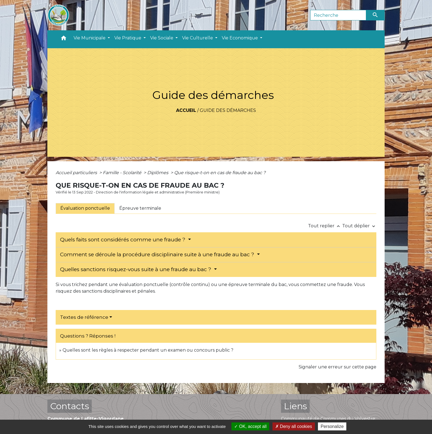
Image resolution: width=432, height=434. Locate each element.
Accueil (186, 110)
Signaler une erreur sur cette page (337, 367)
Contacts (69, 406)
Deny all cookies (293, 426)
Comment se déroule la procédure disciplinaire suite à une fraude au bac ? (158, 254)
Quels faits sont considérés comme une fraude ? (123, 239)
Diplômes (158, 172)
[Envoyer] (375, 15)
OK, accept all (250, 426)
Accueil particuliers (77, 172)
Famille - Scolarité (122, 172)
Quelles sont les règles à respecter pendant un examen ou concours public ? (148, 350)
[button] (63, 39)
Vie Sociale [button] (162, 38)
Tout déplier (359, 225)
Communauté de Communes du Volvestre (328, 418)
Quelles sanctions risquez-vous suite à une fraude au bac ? (136, 269)
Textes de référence (84, 317)
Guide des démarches (228, 110)
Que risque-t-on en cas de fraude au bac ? (220, 172)
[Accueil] (58, 15)
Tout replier (325, 225)
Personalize (332, 426)
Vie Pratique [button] (128, 38)
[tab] (85, 208)
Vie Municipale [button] (90, 38)
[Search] (338, 15)
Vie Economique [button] (240, 38)
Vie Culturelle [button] (198, 38)
